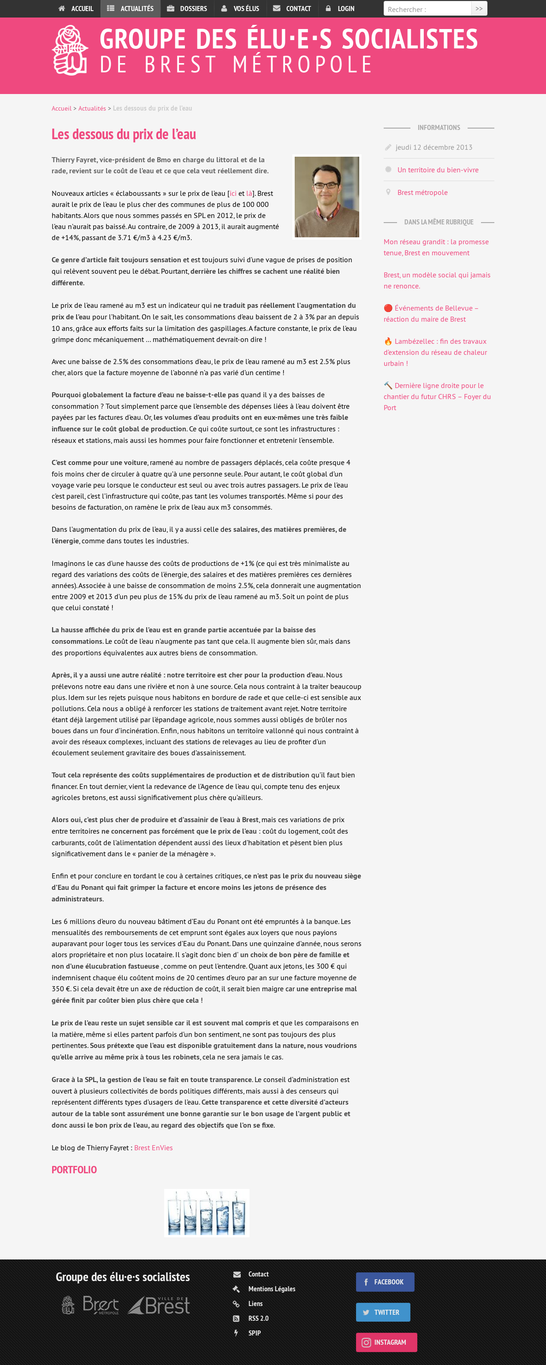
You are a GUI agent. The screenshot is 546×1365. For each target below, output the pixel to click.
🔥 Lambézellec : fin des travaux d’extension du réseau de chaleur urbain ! (435, 352)
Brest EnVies (153, 1147)
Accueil (82, 8)
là (249, 193)
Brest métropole (423, 192)
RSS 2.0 (259, 1318)
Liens (256, 1303)
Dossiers (193, 8)
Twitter (386, 1312)
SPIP (255, 1333)
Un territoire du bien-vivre (438, 169)
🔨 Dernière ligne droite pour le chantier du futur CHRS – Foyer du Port (437, 396)
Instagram (390, 1342)
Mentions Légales (272, 1289)
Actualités (137, 8)
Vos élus (246, 8)
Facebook (389, 1282)
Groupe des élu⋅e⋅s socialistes (273, 48)
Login (346, 8)
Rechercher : (407, 9)
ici (233, 193)
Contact (298, 8)
